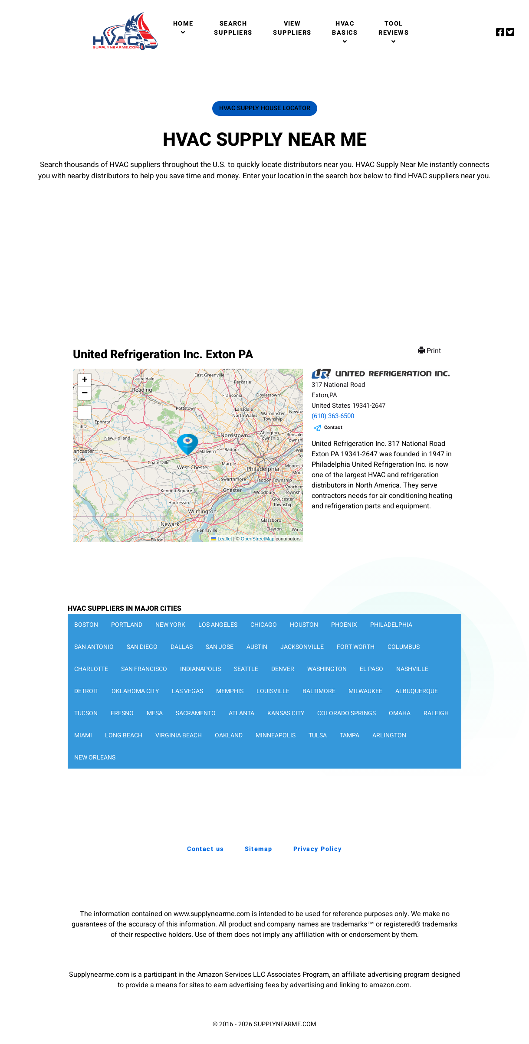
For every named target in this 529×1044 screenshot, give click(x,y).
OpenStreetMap (258, 538)
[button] (188, 444)
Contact (333, 427)
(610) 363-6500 (333, 416)
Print (430, 351)
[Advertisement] (264, 255)
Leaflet (221, 538)
